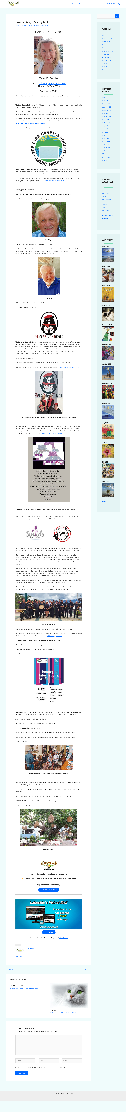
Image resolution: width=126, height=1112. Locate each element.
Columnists (105, 45)
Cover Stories (106, 42)
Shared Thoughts (16, 986)
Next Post (87, 969)
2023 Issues (106, 151)
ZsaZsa (53, 1010)
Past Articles (106, 48)
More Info (105, 67)
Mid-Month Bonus (107, 51)
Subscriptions (106, 54)
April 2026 (105, 97)
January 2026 (106, 107)
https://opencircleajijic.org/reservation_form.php (30, 123)
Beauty (104, 202)
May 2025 (105, 132)
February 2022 (32, 26)
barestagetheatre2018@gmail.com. (70, 367)
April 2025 (105, 135)
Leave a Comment (21, 26)
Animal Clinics (105, 193)
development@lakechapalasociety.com (52, 181)
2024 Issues (106, 148)
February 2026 (106, 104)
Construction (105, 210)
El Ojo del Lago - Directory (49, 889)
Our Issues (105, 70)
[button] (103, 4)
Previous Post (11, 969)
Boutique (104, 204)
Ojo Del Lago (29, 949)
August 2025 (106, 123)
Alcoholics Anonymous (108, 190)
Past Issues (105, 160)
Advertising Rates (107, 57)
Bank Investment (106, 199)
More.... (104, 501)
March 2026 (106, 101)
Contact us (105, 63)
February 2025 (106, 141)
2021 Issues (106, 157)
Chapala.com (99, 4)
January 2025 (106, 144)
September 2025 (107, 119)
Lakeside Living (107, 38)
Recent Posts (25, 945)
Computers (105, 207)
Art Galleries (105, 196)
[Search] (117, 16)
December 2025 (107, 110)
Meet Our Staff (106, 60)
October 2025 (106, 116)
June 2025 (105, 129)
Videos (89, 4)
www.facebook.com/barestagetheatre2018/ (54, 433)
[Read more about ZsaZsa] (69, 995)
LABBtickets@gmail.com (54, 636)
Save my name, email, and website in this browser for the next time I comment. (42, 1067)
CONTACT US (111, 4)
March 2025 (106, 138)
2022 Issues (106, 154)
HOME (104, 35)
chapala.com (63, 938)
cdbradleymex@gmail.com (52, 83)
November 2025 (107, 113)
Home (74, 4)
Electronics (105, 213)
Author (18, 945)
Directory (81, 4)
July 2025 (105, 126)
